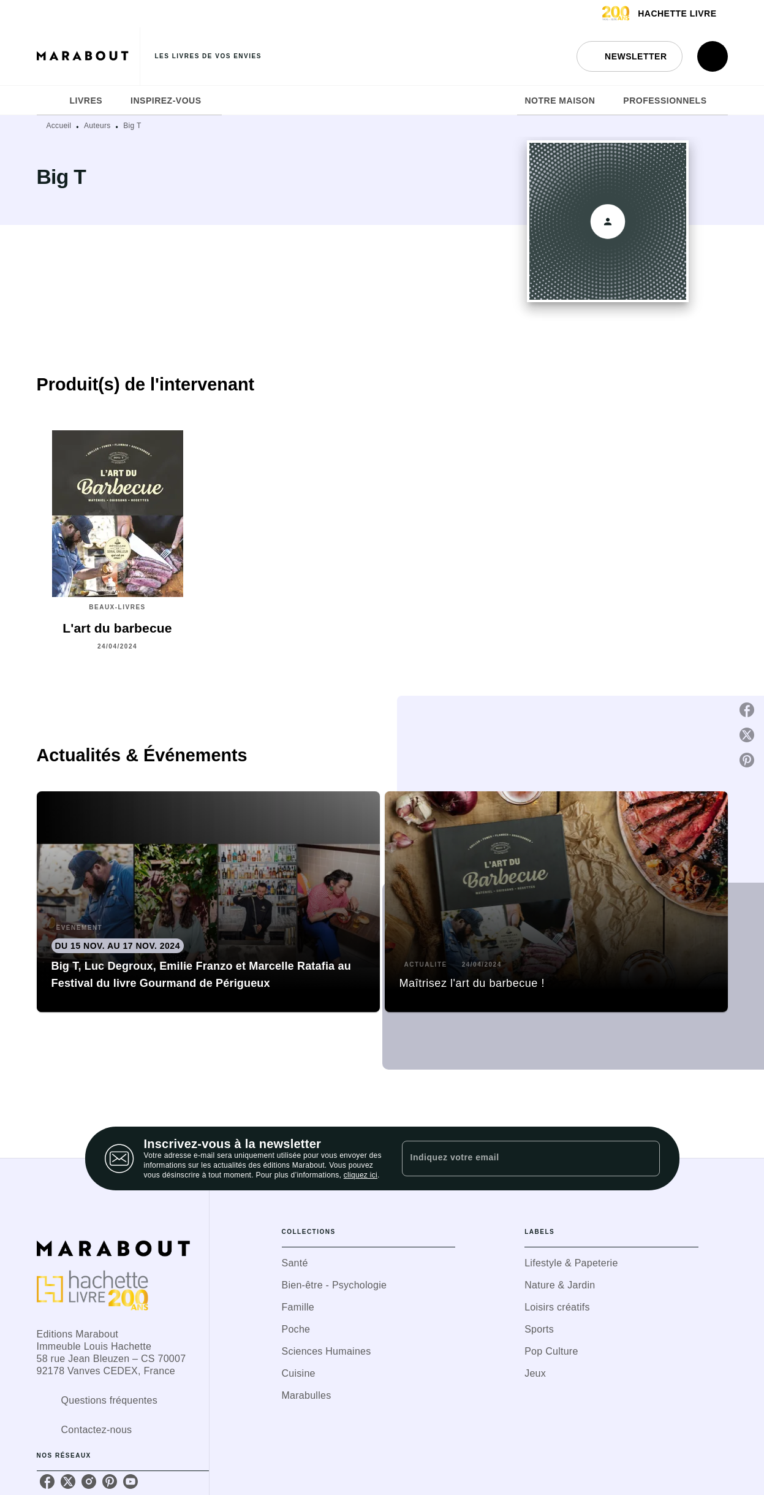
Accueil (59, 125)
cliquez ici (360, 1175)
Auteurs (97, 125)
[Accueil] (88, 56)
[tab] (49, 100)
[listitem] (47, 1481)
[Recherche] (712, 56)
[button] (629, 56)
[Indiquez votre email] (515, 1158)
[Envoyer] (645, 1158)
